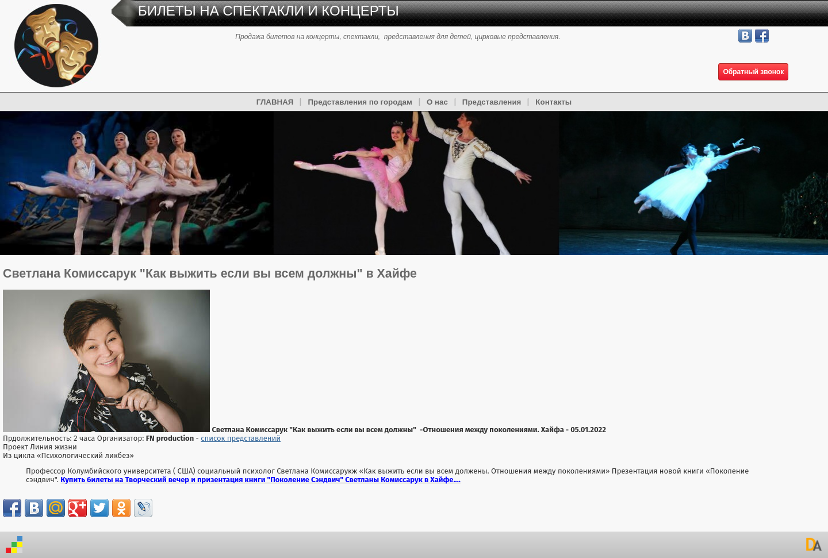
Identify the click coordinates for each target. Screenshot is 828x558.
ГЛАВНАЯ (275, 102)
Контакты (553, 102)
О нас (437, 102)
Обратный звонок (753, 72)
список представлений (241, 438)
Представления (492, 102)
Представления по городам (360, 102)
